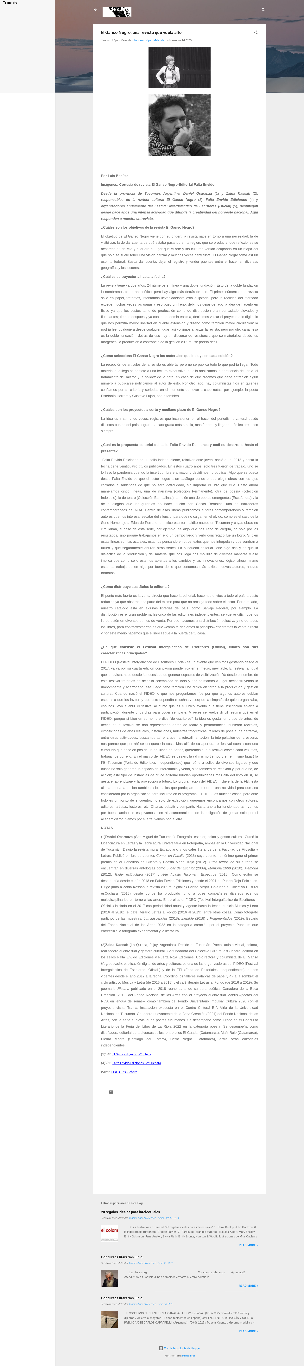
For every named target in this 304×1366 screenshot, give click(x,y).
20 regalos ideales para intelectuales (130, 1212)
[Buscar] (263, 10)
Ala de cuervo (117, 9)
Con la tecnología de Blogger (180, 1348)
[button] (255, 33)
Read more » (248, 1245)
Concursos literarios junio (121, 1257)
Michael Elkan (188, 1356)
